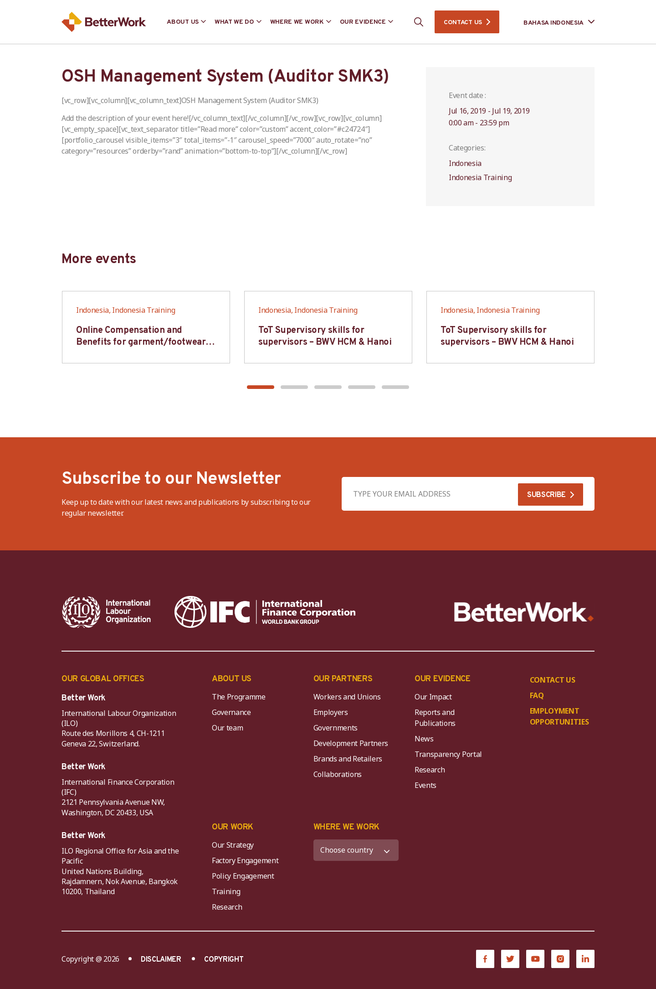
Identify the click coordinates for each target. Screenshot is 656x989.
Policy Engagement (244, 876)
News (424, 739)
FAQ (537, 695)
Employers (330, 712)
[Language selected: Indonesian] (552, 22)
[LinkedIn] (585, 959)
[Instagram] (560, 959)
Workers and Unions (347, 697)
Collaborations (337, 774)
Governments (335, 728)
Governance (231, 712)
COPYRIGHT (223, 959)
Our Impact (433, 697)
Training (226, 891)
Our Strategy (233, 845)
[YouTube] (535, 959)
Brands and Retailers (348, 759)
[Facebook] (485, 959)
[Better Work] (524, 612)
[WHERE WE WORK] (356, 850)
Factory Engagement (245, 860)
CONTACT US (463, 22)
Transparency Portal (448, 754)
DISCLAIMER (161, 959)
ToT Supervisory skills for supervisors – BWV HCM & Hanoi (324, 336)
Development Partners (351, 743)
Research (430, 770)
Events (425, 785)
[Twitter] (510, 959)
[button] (260, 387)
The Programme (239, 697)
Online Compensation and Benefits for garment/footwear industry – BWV (140, 342)
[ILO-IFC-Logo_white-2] (107, 612)
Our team (227, 728)
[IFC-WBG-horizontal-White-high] (264, 612)
